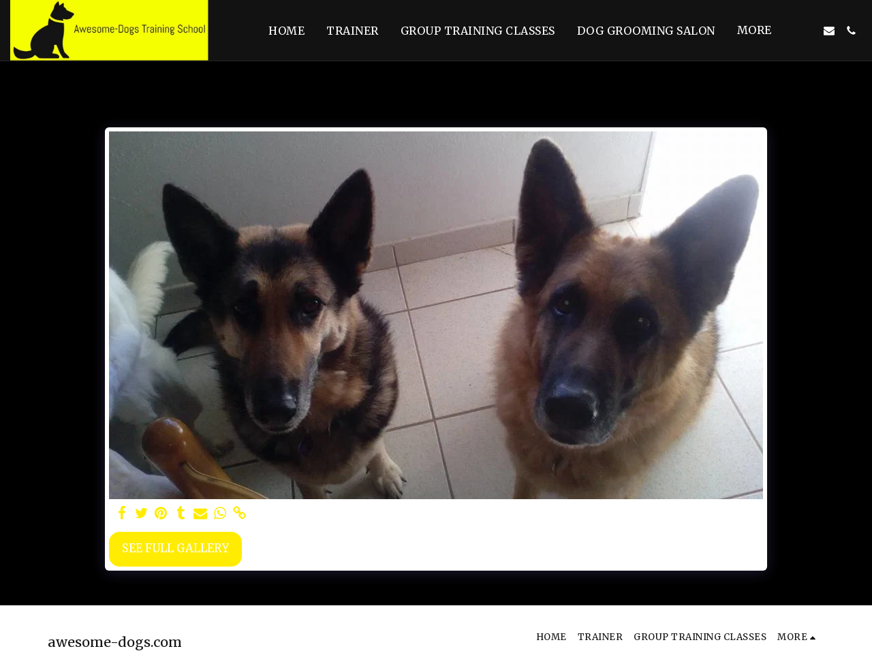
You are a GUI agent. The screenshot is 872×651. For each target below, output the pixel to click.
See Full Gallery (175, 548)
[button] (807, 30)
